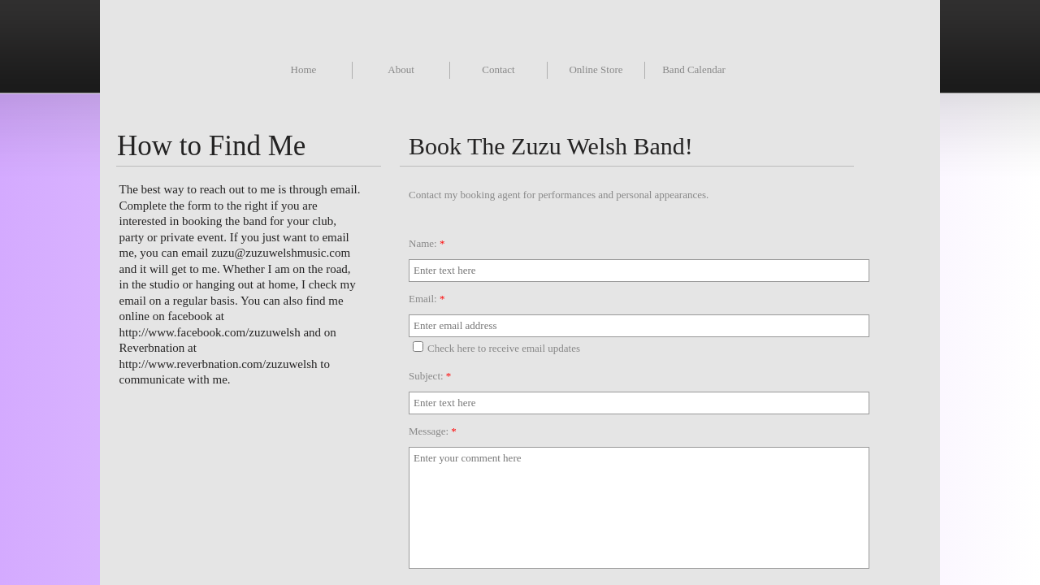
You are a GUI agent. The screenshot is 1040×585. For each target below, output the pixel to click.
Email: (426, 298)
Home (304, 69)
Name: (426, 243)
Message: (433, 431)
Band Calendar (694, 69)
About (401, 69)
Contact (498, 69)
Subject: (430, 376)
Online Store (595, 69)
